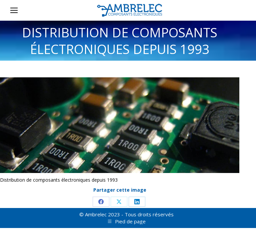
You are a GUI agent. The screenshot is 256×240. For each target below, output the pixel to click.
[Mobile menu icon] (14, 10)
